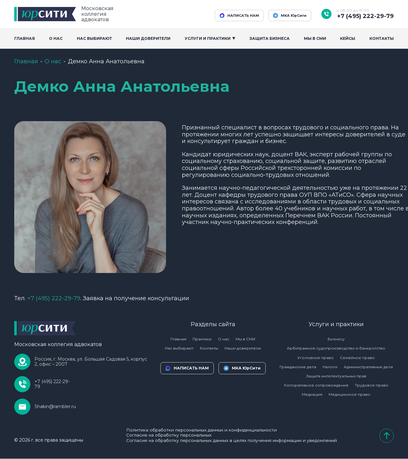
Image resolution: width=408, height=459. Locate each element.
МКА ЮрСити (287, 15)
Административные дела (368, 366)
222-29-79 (53, 298)
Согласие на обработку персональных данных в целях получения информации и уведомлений (231, 440)
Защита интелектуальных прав (336, 376)
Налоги (330, 366)
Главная (24, 38)
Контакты (381, 38)
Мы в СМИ (245, 339)
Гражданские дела (298, 366)
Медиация (312, 394)
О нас (53, 61)
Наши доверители (148, 38)
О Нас (56, 38)
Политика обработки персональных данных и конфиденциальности (201, 430)
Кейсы (347, 38)
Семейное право (357, 357)
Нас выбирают (94, 38)
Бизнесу (336, 339)
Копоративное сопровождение (316, 385)
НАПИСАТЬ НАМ (232, 15)
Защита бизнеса (270, 38)
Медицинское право (349, 394)
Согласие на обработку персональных (167, 435)
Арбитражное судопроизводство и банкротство (336, 348)
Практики (202, 339)
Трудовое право (371, 385)
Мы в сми (315, 38)
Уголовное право (315, 357)
